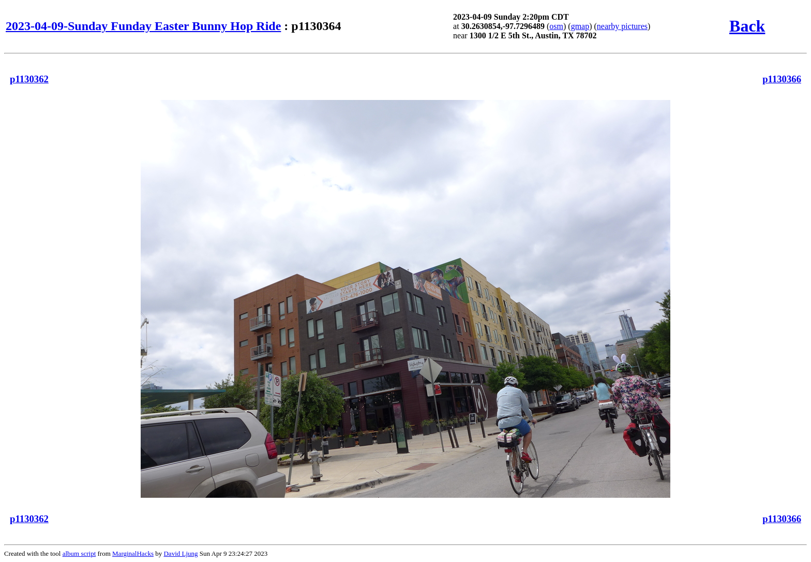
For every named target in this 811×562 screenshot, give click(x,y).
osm (556, 26)
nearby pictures (622, 26)
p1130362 (29, 79)
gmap (580, 26)
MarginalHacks (133, 553)
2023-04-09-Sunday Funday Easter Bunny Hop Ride (143, 26)
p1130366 (781, 79)
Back (747, 26)
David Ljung (180, 553)
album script (79, 553)
